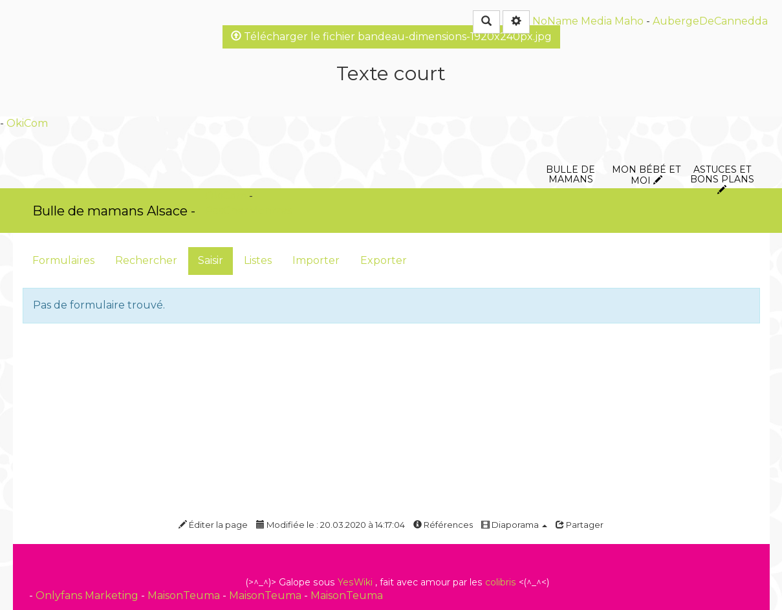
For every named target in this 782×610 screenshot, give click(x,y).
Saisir (210, 260)
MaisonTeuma (185, 595)
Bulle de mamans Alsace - (113, 211)
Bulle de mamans (571, 100)
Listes (258, 260)
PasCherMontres (248, 210)
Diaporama (514, 524)
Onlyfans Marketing (88, 595)
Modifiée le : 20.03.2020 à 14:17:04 (330, 524)
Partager (579, 524)
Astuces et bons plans (722, 100)
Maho (629, 21)
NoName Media (572, 21)
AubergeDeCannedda (710, 21)
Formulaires (63, 260)
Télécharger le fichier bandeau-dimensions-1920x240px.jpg (391, 36)
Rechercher (146, 260)
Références (443, 524)
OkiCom (27, 123)
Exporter (383, 260)
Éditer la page (213, 524)
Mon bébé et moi (646, 100)
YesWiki (355, 582)
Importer (316, 260)
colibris (500, 582)
